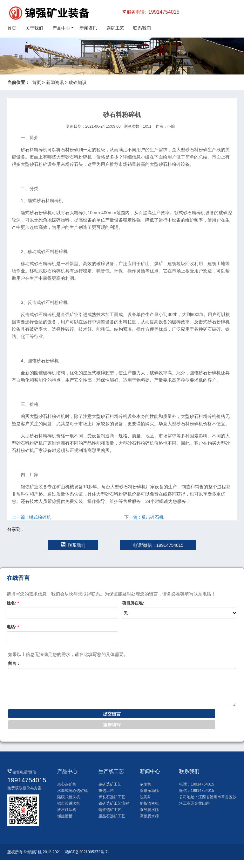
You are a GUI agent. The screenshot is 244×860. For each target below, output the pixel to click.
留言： (14, 663)
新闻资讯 (88, 28)
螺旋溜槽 (64, 816)
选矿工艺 (115, 28)
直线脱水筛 (149, 809)
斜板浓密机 (149, 803)
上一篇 (31, 517)
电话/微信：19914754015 (158, 545)
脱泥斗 (145, 797)
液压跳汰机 (66, 809)
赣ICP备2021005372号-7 (86, 852)
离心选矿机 (66, 784)
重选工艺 (106, 790)
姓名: (13, 603)
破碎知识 (77, 82)
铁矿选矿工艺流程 (113, 803)
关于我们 (34, 28)
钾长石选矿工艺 (111, 797)
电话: (13, 626)
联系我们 (142, 28)
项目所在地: (133, 603)
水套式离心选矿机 (72, 790)
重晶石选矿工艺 (111, 816)
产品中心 (61, 28)
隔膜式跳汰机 (68, 797)
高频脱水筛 (149, 816)
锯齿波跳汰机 (68, 803)
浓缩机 (145, 784)
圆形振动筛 (149, 790)
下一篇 (144, 517)
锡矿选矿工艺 (109, 784)
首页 (11, 28)
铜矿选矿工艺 (109, 809)
